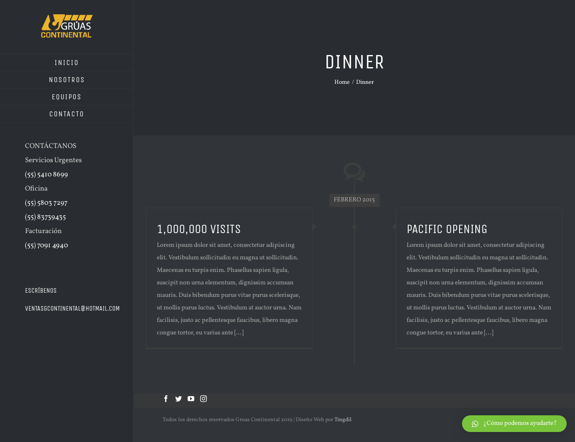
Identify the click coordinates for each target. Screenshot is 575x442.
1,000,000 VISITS (199, 228)
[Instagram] (203, 398)
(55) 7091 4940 (46, 245)
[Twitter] (178, 398)
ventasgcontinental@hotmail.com (72, 308)
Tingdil (343, 420)
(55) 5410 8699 (46, 174)
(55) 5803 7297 (46, 203)
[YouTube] (191, 398)
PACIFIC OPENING (447, 228)
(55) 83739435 (45, 217)
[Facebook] (166, 398)
